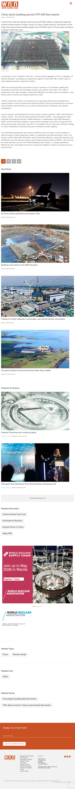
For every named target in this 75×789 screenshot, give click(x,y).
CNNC (5, 677)
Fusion (22, 769)
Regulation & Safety (26, 759)
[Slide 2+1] (40, 606)
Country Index (24, 771)
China (5, 655)
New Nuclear (24, 757)
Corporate (23, 763)
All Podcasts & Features (37, 498)
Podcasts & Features (6, 436)
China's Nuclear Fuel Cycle (14, 514)
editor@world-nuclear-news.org (47, 766)
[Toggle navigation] (71, 3)
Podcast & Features (26, 768)
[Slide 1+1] (37, 606)
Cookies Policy (66, 782)
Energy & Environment (26, 756)
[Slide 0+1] (34, 606)
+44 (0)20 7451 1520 (44, 768)
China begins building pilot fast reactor (19, 699)
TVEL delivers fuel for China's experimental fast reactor (27, 705)
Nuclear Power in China (13, 527)
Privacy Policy (57, 782)
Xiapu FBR (7, 533)
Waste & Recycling (25, 766)
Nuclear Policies (24, 761)
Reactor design (19, 655)
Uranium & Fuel (24, 764)
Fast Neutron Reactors (12, 521)
